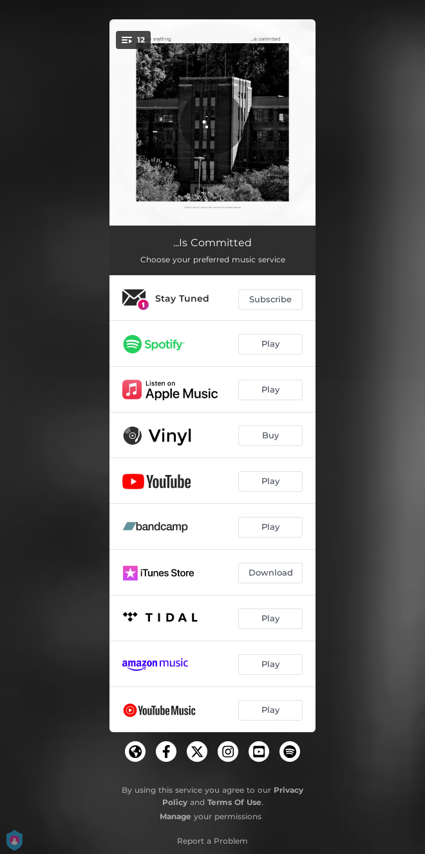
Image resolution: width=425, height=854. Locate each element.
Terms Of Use (234, 802)
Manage (175, 816)
